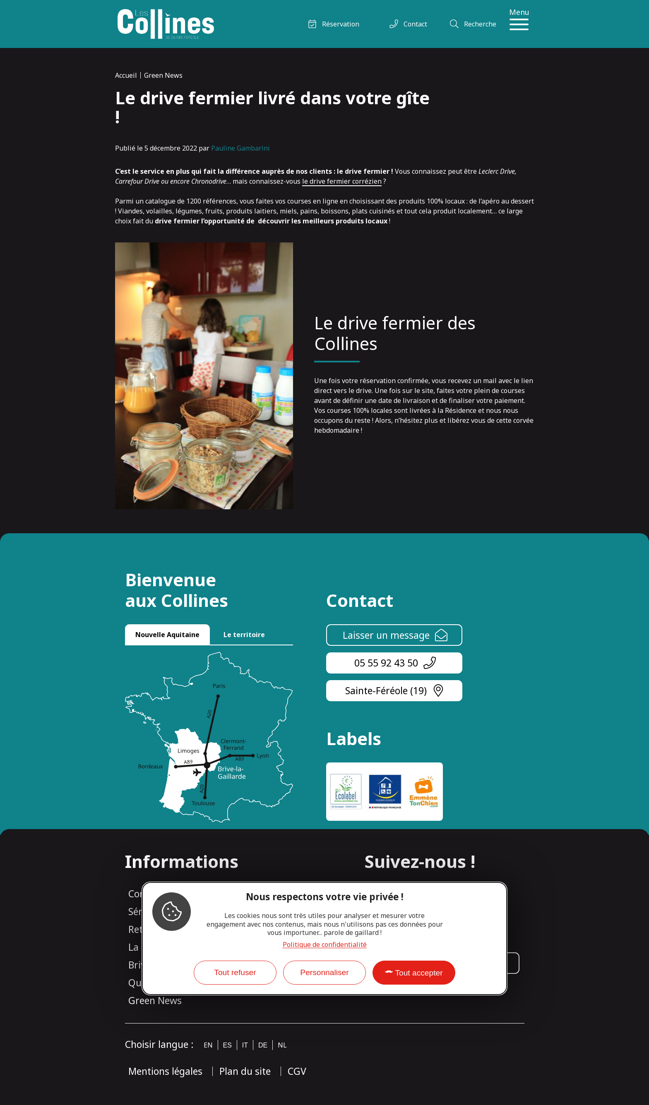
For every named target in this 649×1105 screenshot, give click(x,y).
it (245, 1045)
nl (282, 1045)
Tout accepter (418, 972)
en (208, 1045)
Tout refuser (235, 972)
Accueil (126, 75)
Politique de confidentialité (325, 944)
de (262, 1045)
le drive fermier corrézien (342, 181)
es (227, 1045)
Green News (163, 75)
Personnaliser (324, 972)
